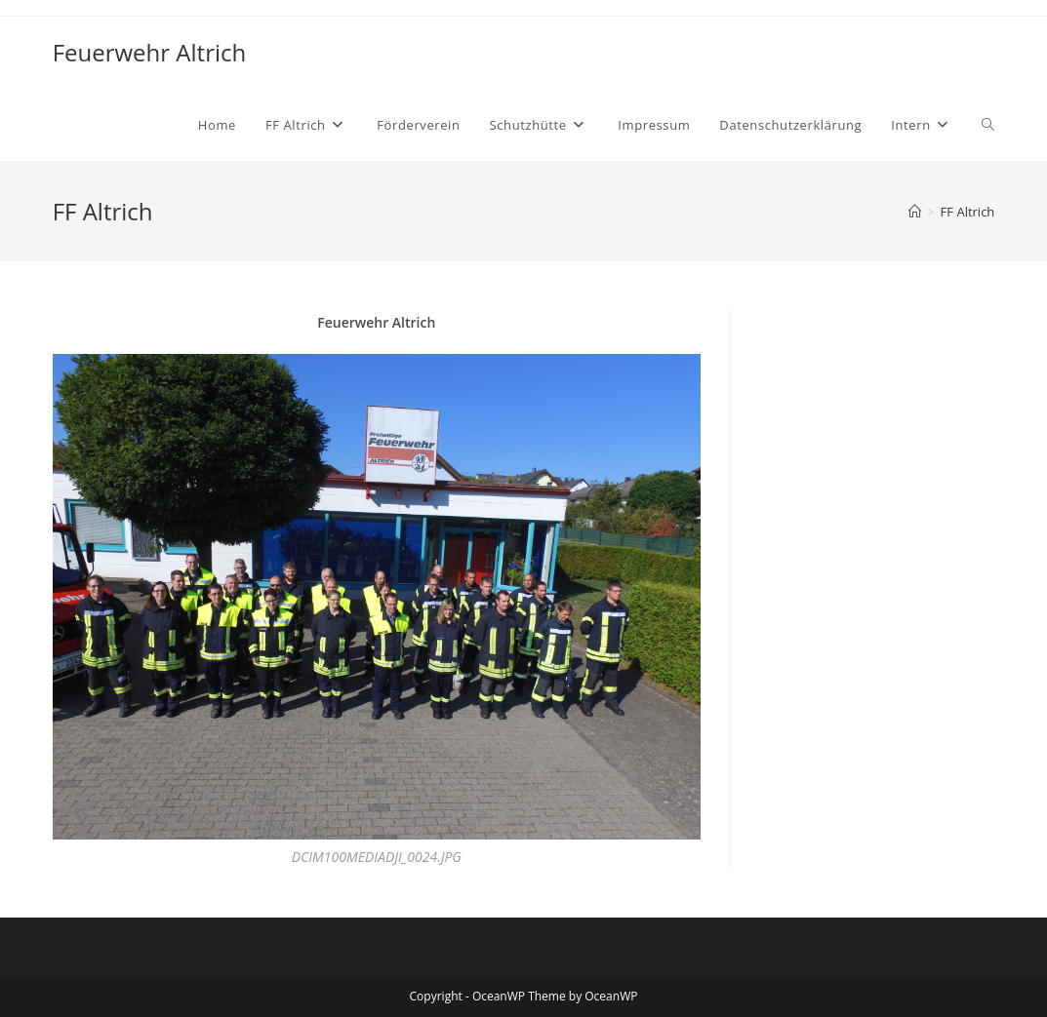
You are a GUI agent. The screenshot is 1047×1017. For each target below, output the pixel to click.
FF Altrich (968, 211)
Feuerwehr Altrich (150, 52)
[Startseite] (914, 211)
